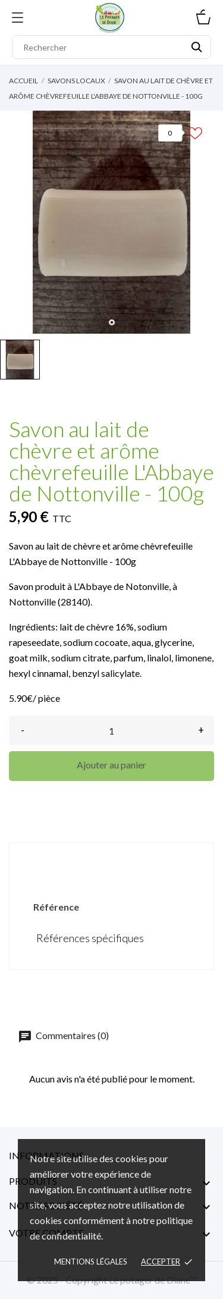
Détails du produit (112, 863)
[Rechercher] (111, 47)
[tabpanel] (111, 222)
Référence (56, 906)
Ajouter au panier (111, 764)
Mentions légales (90, 1261)
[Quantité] (111, 730)
